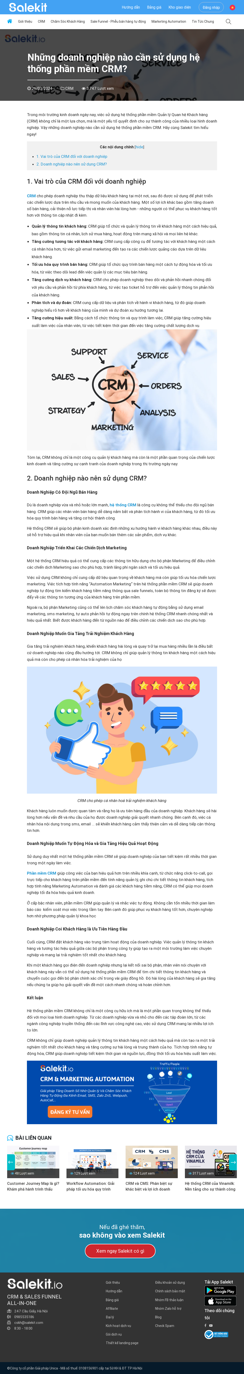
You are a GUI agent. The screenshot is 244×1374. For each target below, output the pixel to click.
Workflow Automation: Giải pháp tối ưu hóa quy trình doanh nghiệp (90, 1186)
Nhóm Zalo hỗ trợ (168, 1308)
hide (139, 147)
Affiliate (112, 1308)
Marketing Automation (169, 21)
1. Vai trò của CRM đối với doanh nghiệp (71, 156)
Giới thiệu (25, 21)
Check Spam (164, 1326)
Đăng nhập (211, 7)
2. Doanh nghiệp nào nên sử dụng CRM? (71, 164)
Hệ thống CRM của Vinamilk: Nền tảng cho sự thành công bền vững (210, 1186)
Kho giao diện (179, 7)
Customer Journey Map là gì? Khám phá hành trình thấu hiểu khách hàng (33, 1186)
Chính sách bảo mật (170, 1291)
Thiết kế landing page (122, 1343)
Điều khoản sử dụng (170, 1282)
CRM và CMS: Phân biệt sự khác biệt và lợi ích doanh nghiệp (149, 1186)
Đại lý (110, 1317)
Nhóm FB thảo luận (169, 1300)
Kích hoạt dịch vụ (118, 1326)
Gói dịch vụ (114, 1334)
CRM (41, 21)
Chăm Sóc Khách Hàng (68, 21)
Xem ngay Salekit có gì (120, 1251)
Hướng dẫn (131, 7)
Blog (158, 1317)
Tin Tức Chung (203, 21)
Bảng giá (154, 7)
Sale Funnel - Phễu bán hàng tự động (118, 21)
